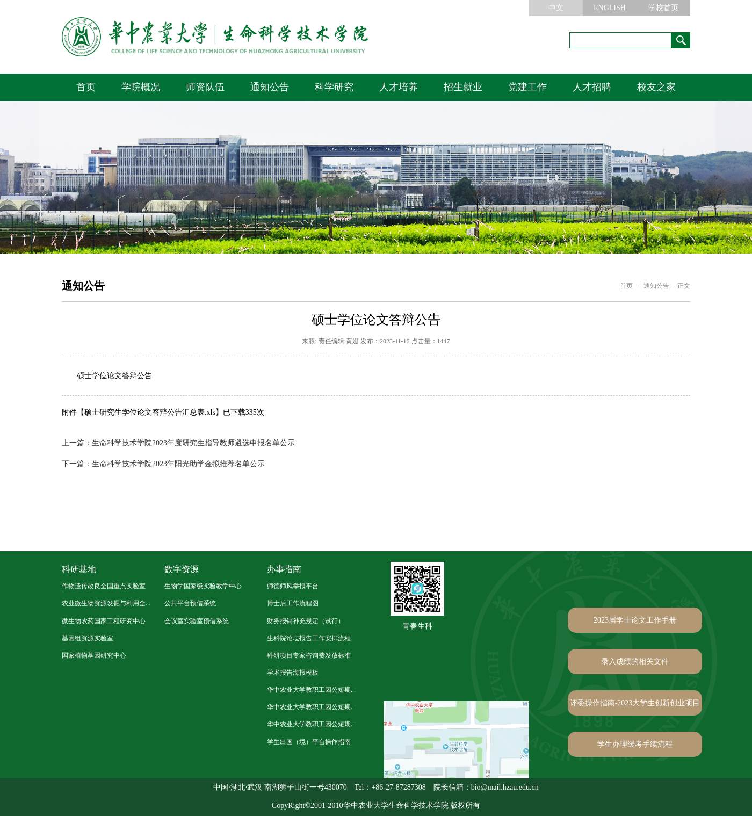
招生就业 (463, 87)
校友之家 (656, 87)
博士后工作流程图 (293, 603)
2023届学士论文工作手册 (635, 620)
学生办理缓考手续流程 (635, 744)
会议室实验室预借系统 (196, 621)
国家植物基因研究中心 (94, 655)
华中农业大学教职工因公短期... (311, 690)
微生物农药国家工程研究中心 (104, 621)
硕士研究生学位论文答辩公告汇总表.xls (149, 412)
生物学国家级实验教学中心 (203, 586)
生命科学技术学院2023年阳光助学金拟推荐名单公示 (163, 464)
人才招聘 (592, 87)
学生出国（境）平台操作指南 (309, 742)
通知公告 (269, 87)
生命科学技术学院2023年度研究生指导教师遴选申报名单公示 (178, 443)
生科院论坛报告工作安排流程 (309, 638)
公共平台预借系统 (190, 603)
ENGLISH (610, 8)
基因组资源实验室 (87, 638)
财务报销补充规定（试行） (305, 621)
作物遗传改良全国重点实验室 (104, 586)
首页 (86, 87)
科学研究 (334, 87)
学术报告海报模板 (293, 672)
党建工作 (527, 87)
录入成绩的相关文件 (635, 662)
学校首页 (663, 8)
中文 (555, 8)
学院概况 (140, 87)
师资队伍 (205, 87)
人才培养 (398, 87)
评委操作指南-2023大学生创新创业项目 (635, 703)
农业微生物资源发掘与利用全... (106, 603)
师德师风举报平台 (293, 586)
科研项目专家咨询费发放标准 (309, 655)
